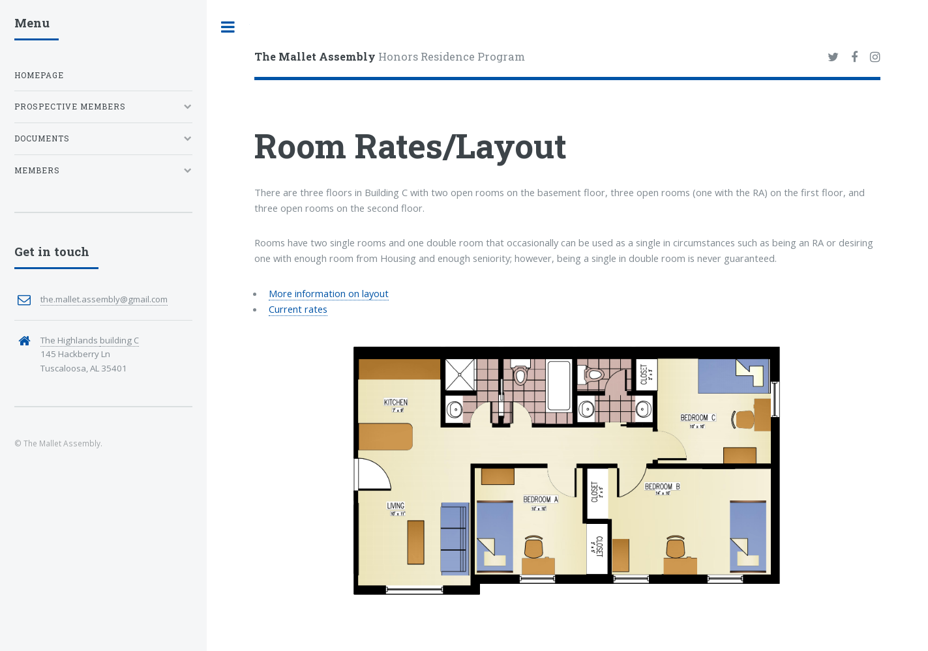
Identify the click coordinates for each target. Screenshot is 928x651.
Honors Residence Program (389, 56)
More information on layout (329, 293)
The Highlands (70, 340)
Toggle (228, 27)
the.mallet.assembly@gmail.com (104, 299)
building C (119, 340)
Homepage (39, 75)
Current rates (298, 308)
